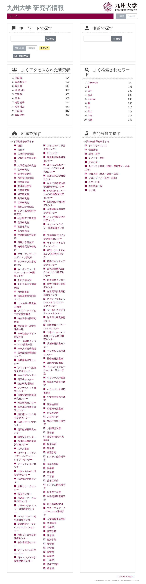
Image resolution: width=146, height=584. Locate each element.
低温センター (24, 494)
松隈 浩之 (20, 106)
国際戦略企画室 (55, 362)
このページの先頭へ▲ (126, 577)
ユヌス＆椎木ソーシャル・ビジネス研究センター (54, 168)
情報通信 (93, 150)
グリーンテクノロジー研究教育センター (25, 509)
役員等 (21, 150)
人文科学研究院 (26, 154)
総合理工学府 (54, 492)
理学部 (50, 543)
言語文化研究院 (26, 178)
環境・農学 (94, 154)
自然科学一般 (95, 186)
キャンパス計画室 (56, 377)
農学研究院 (23, 222)
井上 (90, 111)
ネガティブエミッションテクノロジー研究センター (54, 302)
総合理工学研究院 (27, 218)
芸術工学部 (52, 564)
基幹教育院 (23, 226)
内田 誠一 (20, 111)
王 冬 (17, 98)
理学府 (50, 448)
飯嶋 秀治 (20, 115)
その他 (92, 190)
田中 (90, 91)
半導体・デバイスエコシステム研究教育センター (54, 336)
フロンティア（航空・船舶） (103, 178)
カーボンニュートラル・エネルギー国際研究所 (25, 272)
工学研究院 (23, 202)
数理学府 (51, 452)
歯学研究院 (23, 194)
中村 (90, 115)
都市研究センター (56, 280)
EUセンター (53, 153)
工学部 (50, 560)
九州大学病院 (24, 280)
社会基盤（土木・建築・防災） (104, 174)
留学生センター (26, 379)
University (93, 82)
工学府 (50, 476)
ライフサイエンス (98, 145)
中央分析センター (27, 375)
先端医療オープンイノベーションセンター (25, 527)
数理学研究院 (24, 186)
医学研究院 (23, 190)
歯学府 (50, 468)
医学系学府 (52, 464)
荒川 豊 (18, 86)
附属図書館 (23, 292)
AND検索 (19, 47)
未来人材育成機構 (27, 348)
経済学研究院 (24, 174)
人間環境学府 (54, 428)
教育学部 (51, 531)
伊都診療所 (52, 412)
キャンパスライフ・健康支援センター (53, 227)
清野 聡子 (20, 102)
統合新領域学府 (55, 504)
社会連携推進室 (55, 358)
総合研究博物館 (26, 383)
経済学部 (51, 539)
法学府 (50, 432)
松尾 (90, 120)
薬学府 (50, 472)
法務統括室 (52, 404)
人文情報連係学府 (56, 519)
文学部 (50, 527)
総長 (20, 145)
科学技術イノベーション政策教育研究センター (54, 194)
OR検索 (32, 47)
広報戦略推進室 (55, 408)
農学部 (50, 568)
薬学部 (50, 556)
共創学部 (51, 523)
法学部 (50, 535)
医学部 (50, 548)
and (90, 95)
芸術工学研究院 (26, 207)
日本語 (120, 16)
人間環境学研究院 (27, 165)
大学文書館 (23, 448)
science (92, 99)
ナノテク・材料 (97, 158)
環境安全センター (27, 437)
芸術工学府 (52, 480)
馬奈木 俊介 (21, 82)
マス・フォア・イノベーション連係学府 (54, 511)
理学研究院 (23, 182)
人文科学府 (52, 417)
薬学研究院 (23, 198)
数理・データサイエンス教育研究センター (54, 253)
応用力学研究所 (26, 242)
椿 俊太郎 (20, 90)
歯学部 (50, 552)
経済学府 (51, 444)
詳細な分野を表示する (97, 141)
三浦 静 (18, 94)
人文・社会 (94, 182)
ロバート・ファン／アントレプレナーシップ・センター (25, 456)
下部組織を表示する (23, 141)
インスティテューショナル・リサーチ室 (54, 370)
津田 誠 (18, 78)
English (131, 16)
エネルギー (94, 162)
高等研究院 (23, 231)
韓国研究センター (27, 403)
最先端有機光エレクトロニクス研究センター (54, 272)
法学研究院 (23, 169)
